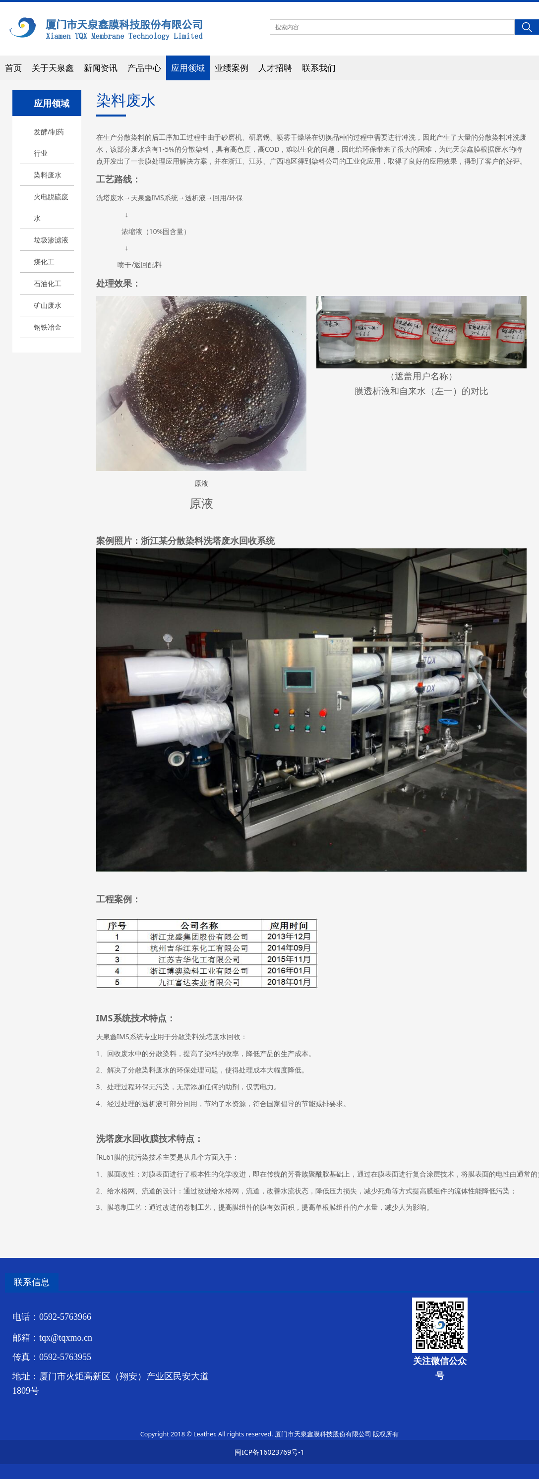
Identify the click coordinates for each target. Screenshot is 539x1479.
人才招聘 (275, 67)
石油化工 (47, 283)
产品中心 (144, 67)
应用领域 (188, 67)
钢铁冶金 (47, 327)
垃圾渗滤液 (51, 239)
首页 (13, 67)
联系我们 (319, 67)
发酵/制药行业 (49, 142)
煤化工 (44, 261)
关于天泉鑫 (53, 67)
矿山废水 (47, 305)
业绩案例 (231, 67)
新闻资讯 (101, 67)
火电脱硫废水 (51, 207)
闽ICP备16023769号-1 (269, 1452)
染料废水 (47, 174)
